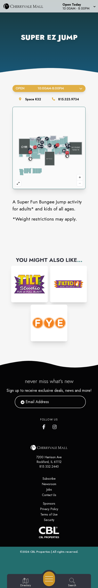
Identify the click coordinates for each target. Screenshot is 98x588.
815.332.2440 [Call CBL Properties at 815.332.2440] (49, 466)
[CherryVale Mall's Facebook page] (45, 426)
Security (49, 520)
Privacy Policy (49, 509)
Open (49, 88)
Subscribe (49, 478)
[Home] (25, 6)
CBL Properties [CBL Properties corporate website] (40, 552)
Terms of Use (49, 514)
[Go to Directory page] (25, 582)
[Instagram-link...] (29, 284)
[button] (78, 6)
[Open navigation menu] (49, 579)
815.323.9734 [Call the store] (68, 99)
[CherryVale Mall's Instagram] (55, 426)
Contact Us (49, 495)
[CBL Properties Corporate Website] (49, 532)
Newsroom (49, 484)
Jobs (49, 489)
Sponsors (49, 503)
